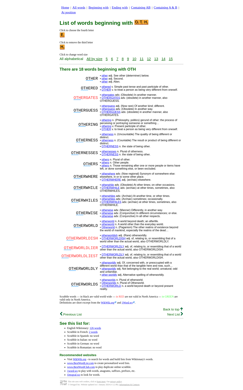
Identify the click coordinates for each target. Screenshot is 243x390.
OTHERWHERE (111, 179)
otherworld (108, 221)
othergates (108, 94)
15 (171, 59)
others (105, 159)
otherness (107, 134)
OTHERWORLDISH (114, 238)
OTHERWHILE (110, 187)
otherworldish (110, 235)
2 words (93, 332)
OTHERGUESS (111, 112)
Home (65, 7)
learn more (101, 381)
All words (78, 7)
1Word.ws (127, 302)
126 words (95, 328)
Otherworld (108, 227)
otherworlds (109, 279)
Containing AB (141, 7)
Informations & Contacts (129, 384)
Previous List (71, 314)
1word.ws (72, 370)
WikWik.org (107, 302)
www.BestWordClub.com (81, 367)
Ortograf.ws (73, 374)
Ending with (120, 7)
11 (142, 59)
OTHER (106, 89)
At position (68, 12)
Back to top (173, 309)
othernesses (109, 151)
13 (156, 59)
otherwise (107, 210)
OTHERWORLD (111, 285)
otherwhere (108, 173)
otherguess (108, 105)
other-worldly (109, 274)
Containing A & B (165, 7)
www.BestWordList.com (80, 363)
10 (134, 59)
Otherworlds (109, 282)
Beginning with (99, 7)
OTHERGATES (111, 97)
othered (106, 86)
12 (149, 59)
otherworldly (109, 262)
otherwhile (108, 184)
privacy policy (116, 381)
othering (106, 120)
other (105, 75)
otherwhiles (108, 195)
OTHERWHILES (111, 202)
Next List (175, 314)
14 (163, 59)
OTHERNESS (110, 146)
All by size (94, 59)
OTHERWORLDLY (113, 246)
